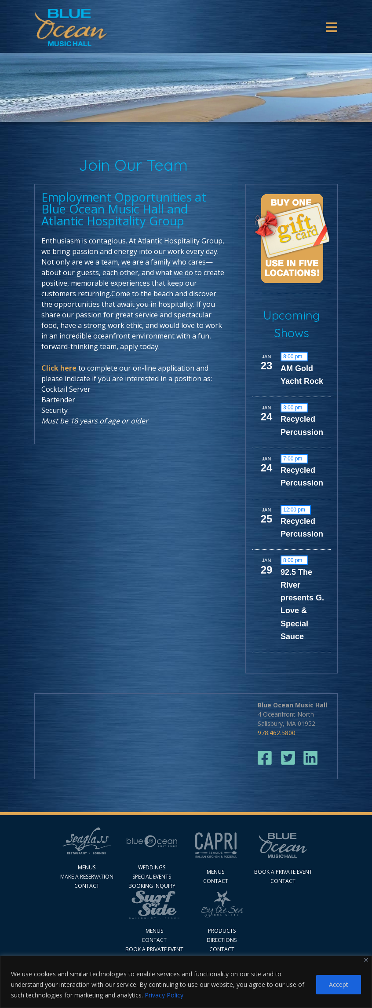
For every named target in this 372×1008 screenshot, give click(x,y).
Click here (59, 368)
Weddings (151, 867)
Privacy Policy (164, 995)
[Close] (366, 960)
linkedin (310, 758)
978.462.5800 (276, 732)
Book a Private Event (154, 949)
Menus (86, 867)
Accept (338, 984)
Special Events (151, 876)
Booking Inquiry (151, 886)
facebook (265, 758)
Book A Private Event (283, 872)
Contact (86, 886)
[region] (186, 982)
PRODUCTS (222, 930)
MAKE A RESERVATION (86, 876)
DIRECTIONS (222, 940)
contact (215, 881)
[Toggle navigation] (332, 27)
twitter (288, 758)
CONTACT (221, 949)
